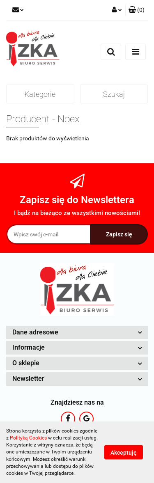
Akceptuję (123, 452)
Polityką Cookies (28, 438)
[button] (136, 10)
